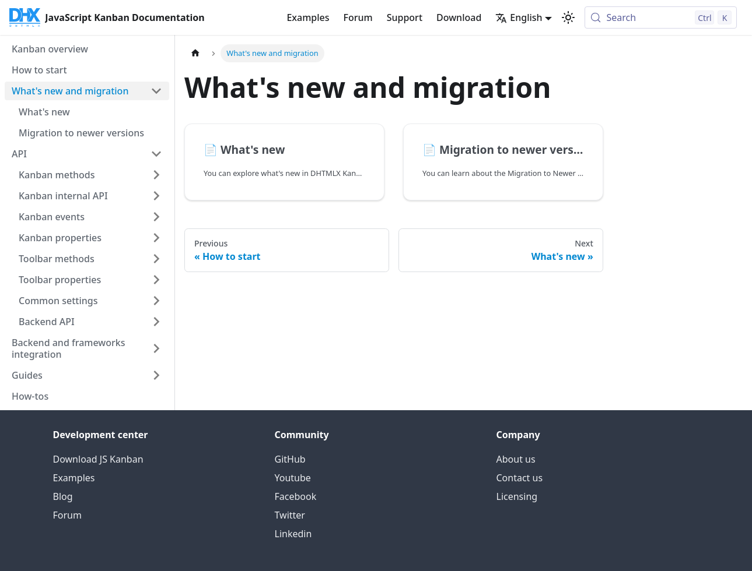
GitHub (290, 459)
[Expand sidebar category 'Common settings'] (156, 300)
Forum (357, 17)
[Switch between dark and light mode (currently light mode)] (568, 17)
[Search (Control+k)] (661, 17)
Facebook (296, 496)
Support (404, 17)
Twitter (290, 515)
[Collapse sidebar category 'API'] (156, 153)
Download (458, 17)
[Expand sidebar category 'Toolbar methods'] (156, 258)
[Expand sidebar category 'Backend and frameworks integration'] (156, 348)
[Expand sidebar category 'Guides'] (156, 375)
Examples (307, 17)
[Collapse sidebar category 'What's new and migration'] (156, 91)
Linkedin (293, 533)
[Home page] (195, 53)
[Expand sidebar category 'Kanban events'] (156, 216)
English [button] (518, 17)
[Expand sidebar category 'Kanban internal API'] (156, 195)
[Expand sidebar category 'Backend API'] (156, 321)
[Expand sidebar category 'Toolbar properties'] (156, 279)
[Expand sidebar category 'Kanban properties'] (156, 237)
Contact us (519, 477)
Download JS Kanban (98, 459)
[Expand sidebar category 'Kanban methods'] (156, 174)
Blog (63, 496)
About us (516, 459)
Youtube (293, 477)
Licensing (517, 496)
